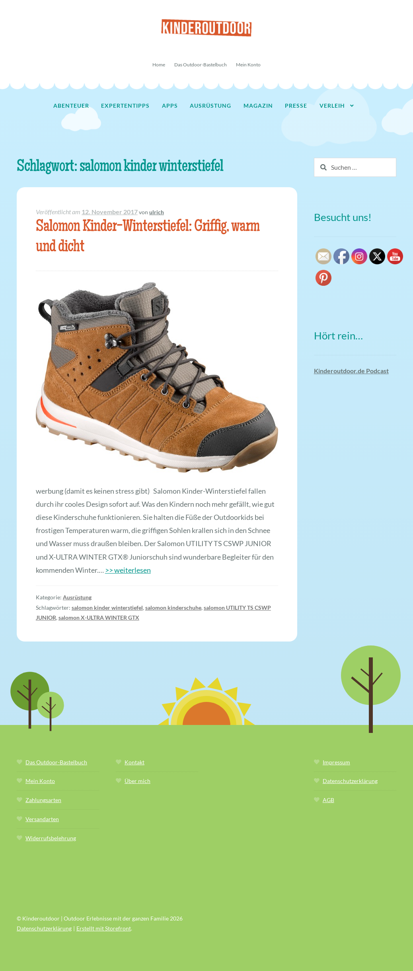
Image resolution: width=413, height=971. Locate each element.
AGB (328, 800)
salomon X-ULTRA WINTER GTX (98, 617)
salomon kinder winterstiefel (107, 607)
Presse (296, 105)
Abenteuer (71, 105)
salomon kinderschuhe (173, 607)
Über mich (137, 780)
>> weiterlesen (128, 570)
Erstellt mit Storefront (103, 928)
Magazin (258, 105)
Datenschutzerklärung (350, 780)
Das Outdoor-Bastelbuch (200, 65)
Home (158, 65)
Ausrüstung (210, 105)
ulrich (156, 212)
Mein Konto (248, 65)
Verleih (332, 105)
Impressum (336, 762)
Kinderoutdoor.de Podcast (351, 370)
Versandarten (42, 819)
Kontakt (134, 762)
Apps (170, 105)
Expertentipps (125, 105)
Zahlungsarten (43, 800)
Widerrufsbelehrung (50, 838)
